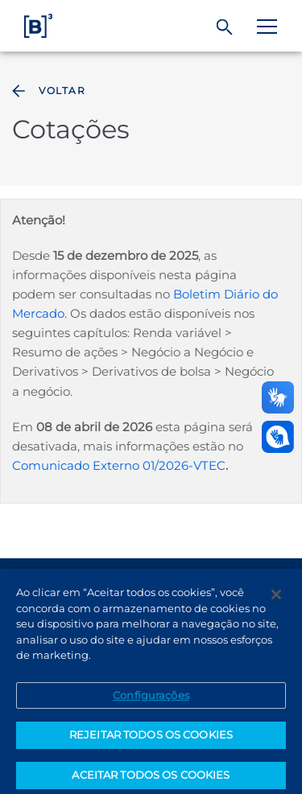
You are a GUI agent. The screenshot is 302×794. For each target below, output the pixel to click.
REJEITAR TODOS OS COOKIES (151, 741)
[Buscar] (225, 27)
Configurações (151, 701)
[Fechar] (276, 601)
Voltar (47, 91)
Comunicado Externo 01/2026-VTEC (118, 465)
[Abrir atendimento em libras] (278, 437)
